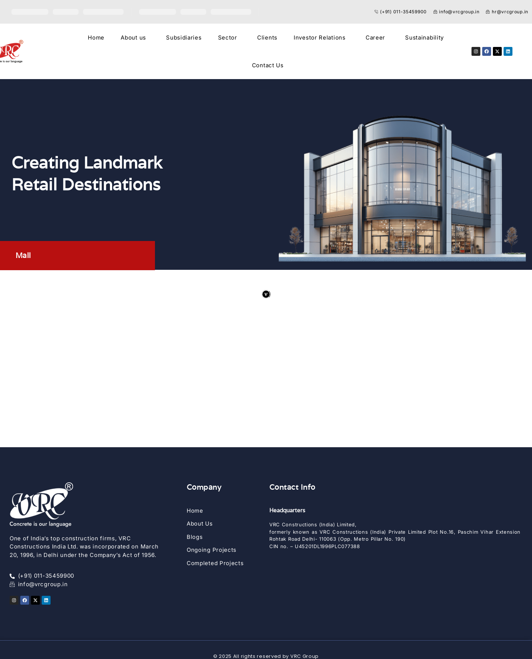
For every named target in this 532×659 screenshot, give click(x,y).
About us (133, 37)
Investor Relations (320, 37)
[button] (135, 37)
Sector (227, 37)
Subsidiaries (183, 37)
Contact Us (268, 65)
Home (96, 37)
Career (375, 37)
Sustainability (424, 37)
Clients (267, 37)
